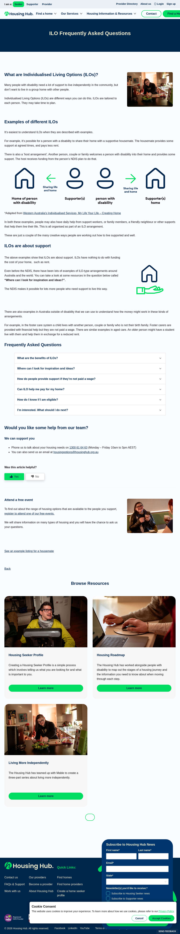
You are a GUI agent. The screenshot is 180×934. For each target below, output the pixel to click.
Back (7, 568)
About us (145, 3)
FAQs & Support (14, 884)
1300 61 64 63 (78, 447)
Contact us (11, 877)
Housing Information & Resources (109, 13)
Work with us (12, 891)
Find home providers (70, 884)
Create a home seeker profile (71, 893)
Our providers (37, 877)
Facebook (59, 928)
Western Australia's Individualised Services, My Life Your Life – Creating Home (72, 213)
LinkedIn (72, 928)
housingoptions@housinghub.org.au (75, 452)
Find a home (44, 13)
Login (159, 3)
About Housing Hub (41, 891)
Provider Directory (127, 3)
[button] (90, 358)
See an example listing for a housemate (29, 551)
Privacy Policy (166, 911)
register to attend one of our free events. (29, 513)
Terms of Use (102, 928)
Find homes (64, 877)
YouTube (85, 928)
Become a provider (41, 884)
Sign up (171, 3)
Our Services (69, 13)
